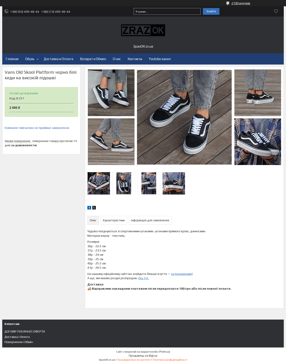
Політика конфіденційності (170, 359)
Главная (12, 59)
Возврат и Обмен (93, 59)
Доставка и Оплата (58, 59)
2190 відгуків (240, 3)
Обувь (29, 59)
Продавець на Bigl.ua (143, 355)
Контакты (135, 59)
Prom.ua (164, 351)
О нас (117, 59)
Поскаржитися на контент (134, 359)
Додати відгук (276, 11)
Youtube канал (160, 59)
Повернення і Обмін (18, 342)
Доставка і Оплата (17, 337)
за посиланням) (182, 274)
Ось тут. (143, 278)
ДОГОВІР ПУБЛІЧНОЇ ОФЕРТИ (24, 331)
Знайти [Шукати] (211, 11)
